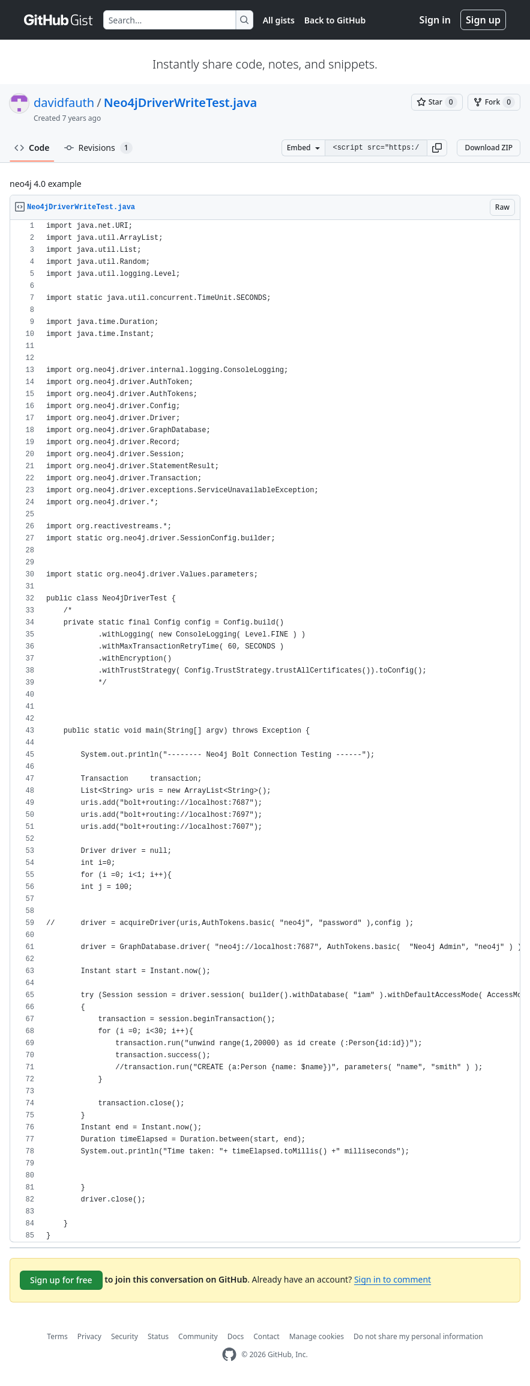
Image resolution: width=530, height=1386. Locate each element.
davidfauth (64, 102)
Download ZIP (489, 147)
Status (158, 1336)
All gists (279, 20)
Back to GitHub (335, 20)
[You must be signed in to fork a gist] (494, 102)
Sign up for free (61, 1280)
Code (32, 147)
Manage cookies (316, 1336)
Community (198, 1336)
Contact (266, 1336)
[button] (437, 147)
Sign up (483, 19)
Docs (235, 1336)
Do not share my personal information (418, 1336)
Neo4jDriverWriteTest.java (180, 102)
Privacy (89, 1336)
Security (124, 1336)
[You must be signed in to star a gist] (437, 102)
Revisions (98, 148)
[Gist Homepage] (59, 20)
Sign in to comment (392, 1279)
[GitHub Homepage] (229, 1354)
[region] (265, 731)
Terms (57, 1336)
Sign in (435, 19)
